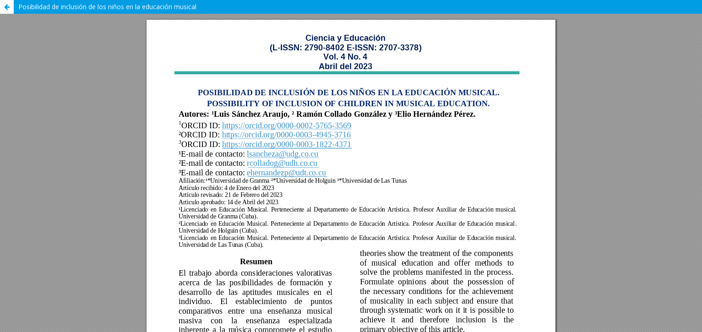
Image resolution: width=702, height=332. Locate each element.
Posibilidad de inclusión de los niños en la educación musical (107, 6)
